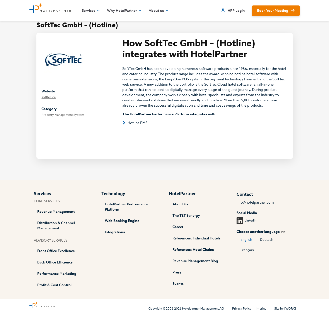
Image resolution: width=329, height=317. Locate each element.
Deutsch (266, 239)
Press (176, 272)
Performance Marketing (56, 273)
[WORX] (290, 308)
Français (247, 250)
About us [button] (159, 11)
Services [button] (91, 11)
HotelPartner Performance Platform (126, 207)
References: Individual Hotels (196, 238)
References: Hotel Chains (193, 249)
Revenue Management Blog (195, 261)
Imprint (261, 308)
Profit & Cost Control (54, 285)
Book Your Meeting (272, 10)
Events (178, 283)
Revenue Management (56, 211)
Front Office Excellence (56, 251)
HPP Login (236, 10)
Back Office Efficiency (55, 262)
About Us (180, 204)
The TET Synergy (186, 215)
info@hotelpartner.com (255, 202)
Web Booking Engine (122, 220)
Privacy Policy (241, 308)
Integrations (115, 232)
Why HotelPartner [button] (124, 11)
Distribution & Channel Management (56, 225)
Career (177, 227)
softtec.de (48, 97)
